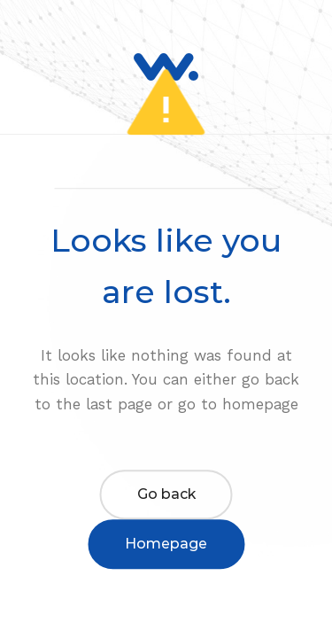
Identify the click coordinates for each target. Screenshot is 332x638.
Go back (166, 494)
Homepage (166, 543)
